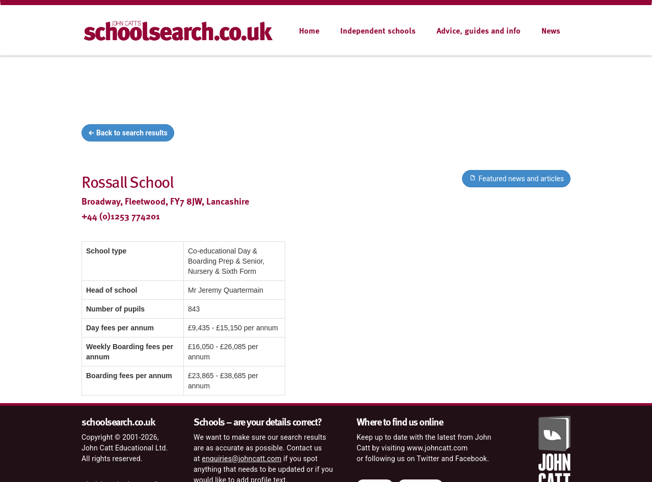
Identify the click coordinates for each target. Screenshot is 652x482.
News (550, 30)
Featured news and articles (516, 178)
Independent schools (378, 30)
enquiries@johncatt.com (241, 459)
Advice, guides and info (479, 30)
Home (309, 30)
